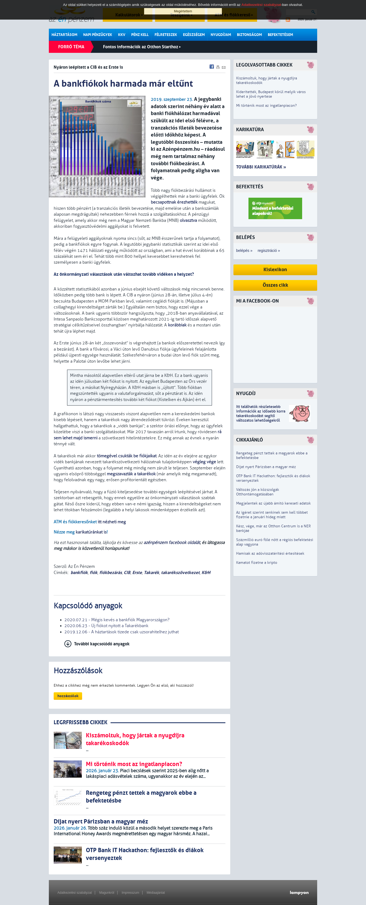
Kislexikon (275, 270)
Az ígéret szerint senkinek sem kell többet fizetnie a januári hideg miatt (272, 514)
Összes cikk (275, 285)
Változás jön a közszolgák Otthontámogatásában (257, 491)
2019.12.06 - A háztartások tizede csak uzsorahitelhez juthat (121, 632)
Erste (137, 572)
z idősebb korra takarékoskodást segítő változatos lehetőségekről (260, 416)
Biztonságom (249, 34)
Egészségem (194, 34)
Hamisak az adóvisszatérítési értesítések (270, 553)
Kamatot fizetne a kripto (256, 562)
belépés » (244, 250)
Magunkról (106, 893)
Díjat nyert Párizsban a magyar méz (266, 467)
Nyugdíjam (221, 34)
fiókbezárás (110, 572)
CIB (127, 572)
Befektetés (249, 187)
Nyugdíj (245, 393)
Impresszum (130, 893)
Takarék (151, 572)
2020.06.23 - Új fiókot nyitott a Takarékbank (106, 625)
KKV (121, 34)
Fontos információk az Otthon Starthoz (142, 46)
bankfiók (79, 572)
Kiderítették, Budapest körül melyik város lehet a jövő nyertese (271, 94)
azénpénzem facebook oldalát (172, 542)
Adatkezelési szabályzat (74, 893)
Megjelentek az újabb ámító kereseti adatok (273, 503)
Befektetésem (280, 34)
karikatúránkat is (91, 532)
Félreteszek (166, 34)
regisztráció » (269, 250)
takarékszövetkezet (180, 572)
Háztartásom (64, 34)
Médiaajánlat (156, 893)
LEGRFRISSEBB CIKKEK (80, 722)
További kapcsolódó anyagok (102, 643)
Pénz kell (140, 34)
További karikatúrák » (261, 167)
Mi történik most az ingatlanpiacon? (266, 105)
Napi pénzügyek (97, 34)
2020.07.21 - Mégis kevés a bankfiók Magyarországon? (117, 619)
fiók (93, 572)
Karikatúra (250, 130)
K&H (206, 572)
